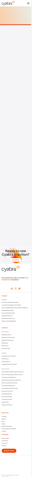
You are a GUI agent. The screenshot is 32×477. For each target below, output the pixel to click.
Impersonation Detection (8, 318)
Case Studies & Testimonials (9, 428)
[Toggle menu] (28, 3)
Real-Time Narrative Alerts (8, 313)
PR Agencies (5, 343)
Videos (3, 423)
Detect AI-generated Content (9, 382)
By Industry (5, 331)
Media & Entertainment (7, 340)
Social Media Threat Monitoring (10, 388)
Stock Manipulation (7, 393)
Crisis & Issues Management (9, 377)
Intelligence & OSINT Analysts (9, 364)
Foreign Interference (7, 405)
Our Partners (5, 440)
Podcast (4, 431)
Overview (4, 299)
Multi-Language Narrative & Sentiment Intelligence (15, 307)
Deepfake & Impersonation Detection (11, 380)
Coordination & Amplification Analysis (11, 305)
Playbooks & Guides (7, 426)
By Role (4, 353)
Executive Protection (7, 391)
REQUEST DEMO (9, 451)
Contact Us (5, 443)
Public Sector (5, 345)
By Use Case (5, 369)
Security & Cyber (6, 348)
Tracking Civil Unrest (7, 399)
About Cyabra (5, 438)
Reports (4, 419)
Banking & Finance (6, 334)
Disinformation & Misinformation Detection (13, 371)
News (3, 421)
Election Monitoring (7, 396)
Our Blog (4, 416)
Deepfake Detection (7, 315)
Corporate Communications (9, 356)
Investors (4, 445)
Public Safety (5, 402)
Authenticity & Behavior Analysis (10, 302)
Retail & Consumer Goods (8, 337)
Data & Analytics (6, 361)
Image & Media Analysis (8, 310)
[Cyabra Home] (8, 3)
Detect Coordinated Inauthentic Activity (12, 374)
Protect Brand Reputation (8, 385)
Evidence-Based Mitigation (9, 321)
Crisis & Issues (5, 358)
